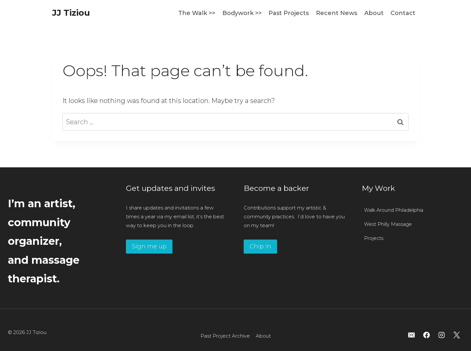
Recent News (336, 13)
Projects (373, 238)
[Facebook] (426, 335)
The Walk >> (196, 13)
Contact (403, 13)
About (374, 13)
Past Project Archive (225, 336)
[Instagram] (441, 335)
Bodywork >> (242, 13)
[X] (456, 335)
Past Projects (289, 13)
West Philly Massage (388, 224)
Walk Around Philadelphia (393, 210)
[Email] (411, 335)
